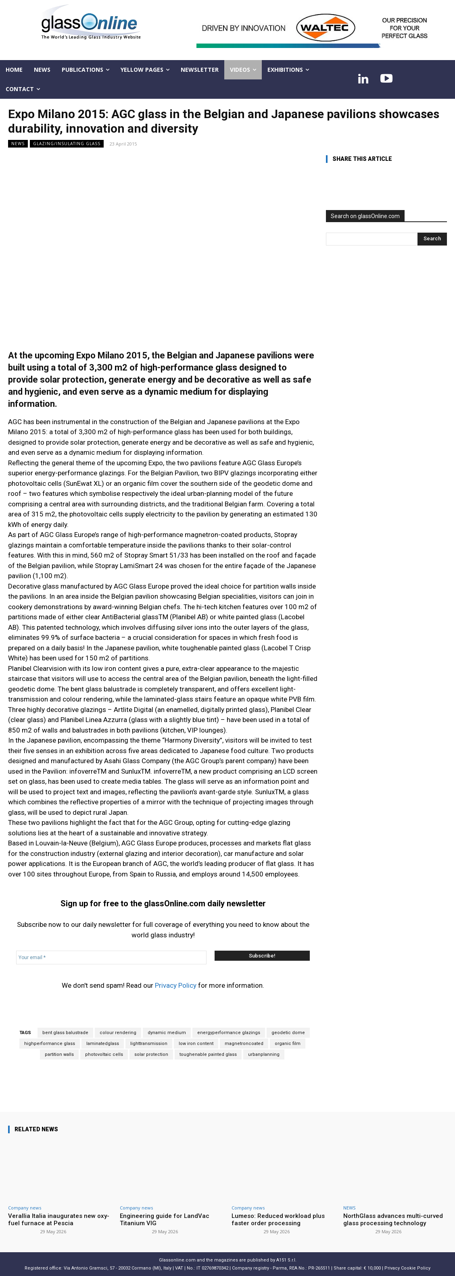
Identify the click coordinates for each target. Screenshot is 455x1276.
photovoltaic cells (104, 1054)
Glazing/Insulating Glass (67, 144)
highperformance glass (49, 1043)
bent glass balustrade (65, 1032)
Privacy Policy (175, 985)
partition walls (59, 1054)
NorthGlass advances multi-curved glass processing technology (393, 1219)
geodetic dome (288, 1032)
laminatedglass (102, 1043)
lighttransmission (148, 1043)
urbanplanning (264, 1054)
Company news (24, 1207)
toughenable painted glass (208, 1054)
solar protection (151, 1054)
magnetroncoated (244, 1043)
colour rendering (118, 1032)
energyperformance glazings (228, 1032)
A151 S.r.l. (286, 1260)
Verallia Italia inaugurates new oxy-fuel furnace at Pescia (58, 1219)
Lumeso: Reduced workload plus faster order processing (278, 1219)
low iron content (196, 1043)
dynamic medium (167, 1032)
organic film (288, 1043)
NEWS (18, 144)
